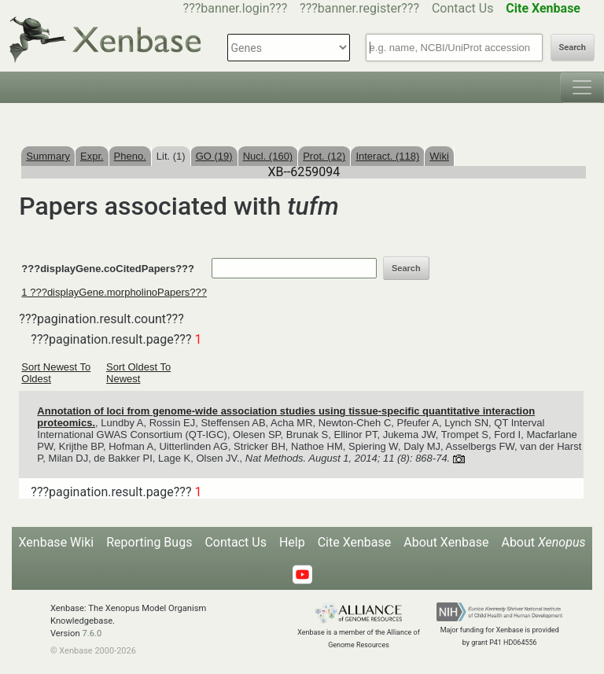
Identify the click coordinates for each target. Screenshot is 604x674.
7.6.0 (91, 633)
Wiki (439, 156)
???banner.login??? (235, 8)
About (543, 542)
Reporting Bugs (149, 542)
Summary (48, 156)
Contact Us (463, 8)
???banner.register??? (359, 8)
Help (292, 542)
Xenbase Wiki (56, 542)
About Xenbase (445, 542)
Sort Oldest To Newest (138, 373)
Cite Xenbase (355, 542)
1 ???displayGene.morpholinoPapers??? (114, 292)
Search (572, 47)
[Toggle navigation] (582, 87)
